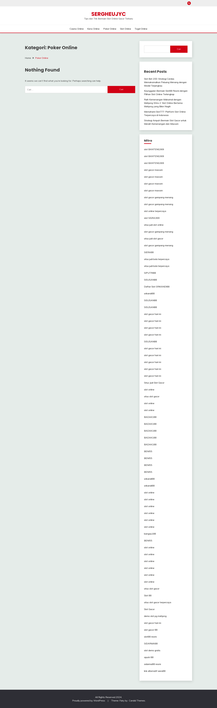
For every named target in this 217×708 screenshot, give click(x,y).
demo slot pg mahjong (155, 616)
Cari (179, 49)
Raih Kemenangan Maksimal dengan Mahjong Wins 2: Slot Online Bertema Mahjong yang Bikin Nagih (163, 103)
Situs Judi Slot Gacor (154, 382)
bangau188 (150, 533)
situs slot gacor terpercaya (157, 602)
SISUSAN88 (150, 279)
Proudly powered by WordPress (89, 700)
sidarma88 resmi (152, 664)
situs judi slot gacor (153, 238)
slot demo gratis (152, 650)
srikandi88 (149, 293)
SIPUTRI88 (150, 272)
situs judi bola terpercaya (156, 259)
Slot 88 (147, 595)
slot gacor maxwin (153, 169)
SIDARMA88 (151, 643)
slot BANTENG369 (154, 149)
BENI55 (148, 451)
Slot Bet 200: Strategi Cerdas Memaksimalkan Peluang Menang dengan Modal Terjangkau (165, 82)
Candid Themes (137, 700)
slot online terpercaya (155, 211)
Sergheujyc (108, 14)
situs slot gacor (151, 396)
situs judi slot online (154, 224)
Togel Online (141, 28)
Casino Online (77, 28)
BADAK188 (150, 417)
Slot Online (125, 28)
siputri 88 (148, 657)
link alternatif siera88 (155, 671)
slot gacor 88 (150, 629)
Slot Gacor (149, 609)
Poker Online (109, 28)
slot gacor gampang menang (158, 197)
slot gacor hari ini (152, 314)
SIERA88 (149, 252)
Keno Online (93, 28)
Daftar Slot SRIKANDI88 (157, 286)
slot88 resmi (150, 636)
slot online (149, 389)
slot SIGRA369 (151, 218)
